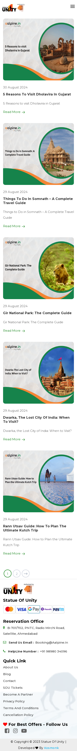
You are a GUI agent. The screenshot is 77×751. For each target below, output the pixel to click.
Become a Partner (18, 694)
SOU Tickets (13, 688)
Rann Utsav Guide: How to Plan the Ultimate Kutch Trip (34, 528)
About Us (10, 667)
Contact (9, 681)
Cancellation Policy (18, 715)
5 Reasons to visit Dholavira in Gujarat (37, 94)
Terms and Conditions (21, 708)
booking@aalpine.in (51, 642)
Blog (7, 674)
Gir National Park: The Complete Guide (37, 313)
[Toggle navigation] (71, 6)
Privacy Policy (14, 701)
